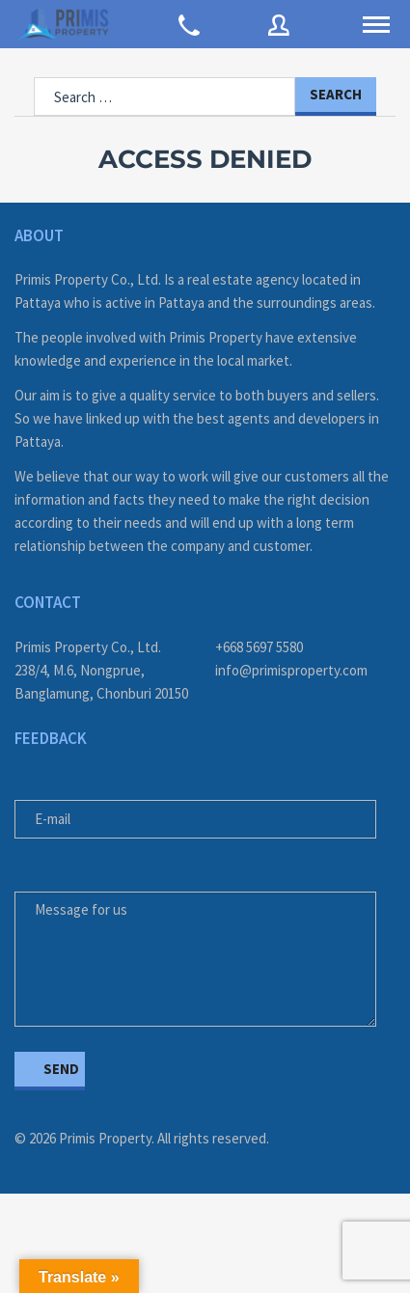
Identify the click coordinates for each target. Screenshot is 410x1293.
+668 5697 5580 (259, 647)
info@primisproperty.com (291, 670)
